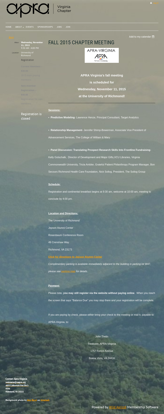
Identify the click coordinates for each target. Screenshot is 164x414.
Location (15, 52)
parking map (68, 271)
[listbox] (142, 37)
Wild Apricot (117, 407)
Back (11, 37)
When (16, 42)
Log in (155, 3)
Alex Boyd (32, 399)
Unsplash (45, 399)
